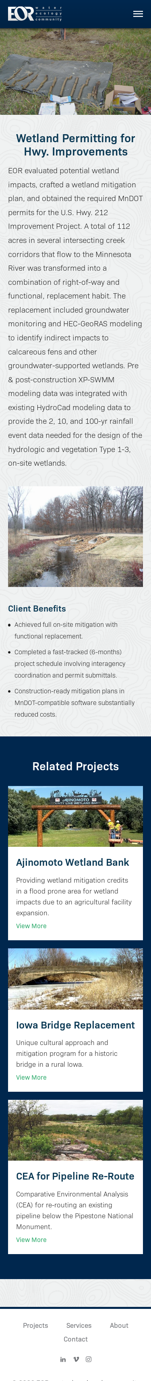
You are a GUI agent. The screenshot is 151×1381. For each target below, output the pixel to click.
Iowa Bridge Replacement (75, 1024)
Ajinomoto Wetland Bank (72, 861)
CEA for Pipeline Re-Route (75, 1175)
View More (31, 925)
